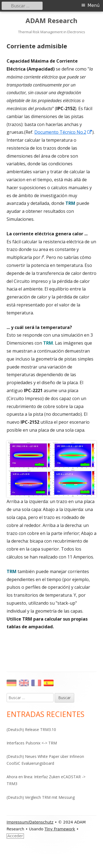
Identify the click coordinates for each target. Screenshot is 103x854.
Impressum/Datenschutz (30, 822)
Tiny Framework (59, 829)
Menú (94, 5)
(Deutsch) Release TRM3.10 (31, 729)
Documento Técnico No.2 (63, 132)
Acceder (15, 836)
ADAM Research (51, 20)
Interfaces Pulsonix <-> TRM (32, 743)
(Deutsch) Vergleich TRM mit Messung (41, 797)
